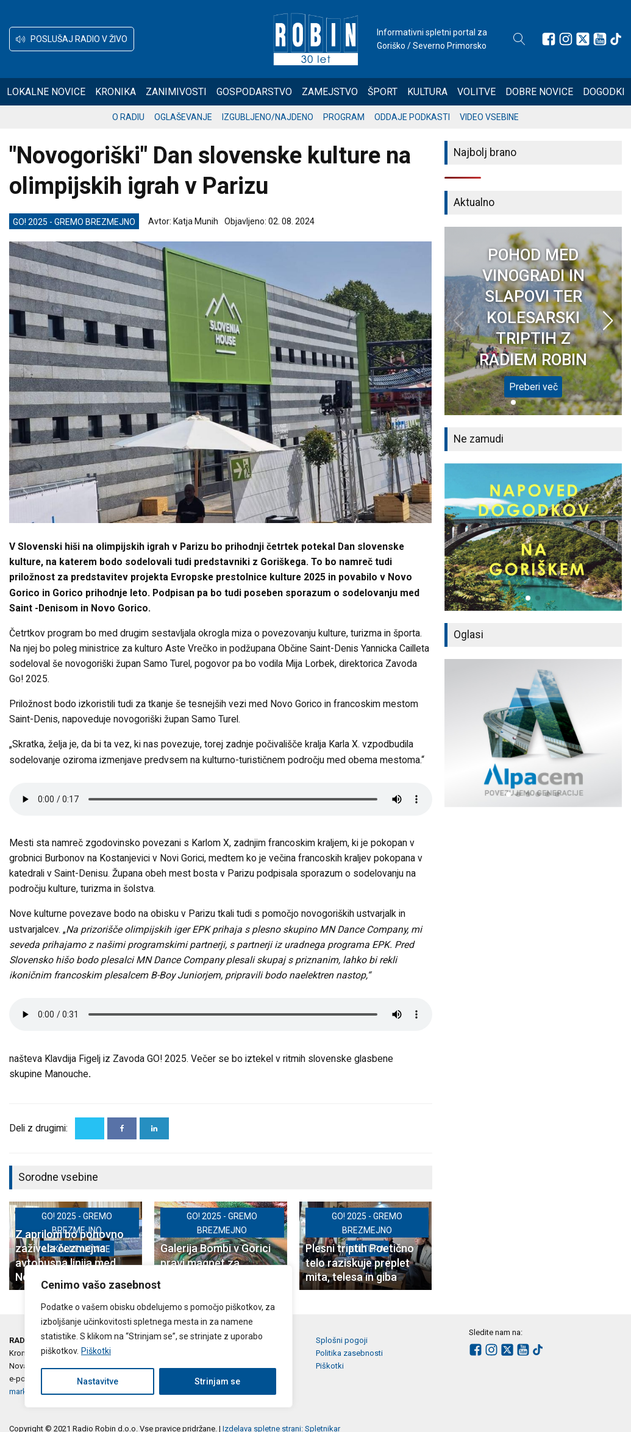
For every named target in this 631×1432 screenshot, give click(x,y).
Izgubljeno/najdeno (267, 117)
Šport (382, 92)
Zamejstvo (330, 92)
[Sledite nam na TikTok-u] (616, 39)
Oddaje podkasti (412, 117)
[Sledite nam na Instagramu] (565, 39)
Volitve (476, 92)
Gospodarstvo (254, 92)
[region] (158, 1336)
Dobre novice (539, 92)
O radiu (128, 117)
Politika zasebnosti (349, 1353)
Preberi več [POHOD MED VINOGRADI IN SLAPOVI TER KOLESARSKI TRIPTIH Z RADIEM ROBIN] (533, 387)
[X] (89, 1128)
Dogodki (604, 92)
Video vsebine (489, 117)
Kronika (115, 92)
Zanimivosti (176, 92)
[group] (533, 537)
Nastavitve (97, 1381)
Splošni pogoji (342, 1340)
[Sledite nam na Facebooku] (548, 39)
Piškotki (96, 1351)
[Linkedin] (154, 1128)
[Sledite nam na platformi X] (583, 39)
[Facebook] (122, 1128)
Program (344, 117)
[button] (71, 39)
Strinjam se (217, 1381)
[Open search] (519, 39)
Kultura (427, 92)
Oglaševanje (183, 117)
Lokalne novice (46, 92)
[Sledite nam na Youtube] (600, 39)
